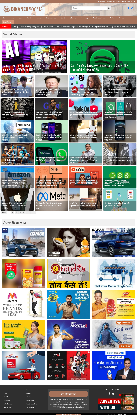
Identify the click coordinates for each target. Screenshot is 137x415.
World (29, 18)
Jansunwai (118, 1)
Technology (85, 18)
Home (5, 18)
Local (13, 18)
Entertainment (52, 18)
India (21, 18)
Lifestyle (73, 18)
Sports (64, 18)
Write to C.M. (110, 1)
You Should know (31, 404)
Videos (122, 18)
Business (39, 18)
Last (33, 212)
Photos (113, 18)
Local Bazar (8, 22)
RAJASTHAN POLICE (129, 1)
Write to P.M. (101, 1)
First (4, 212)
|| (86, 27)
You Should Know (99, 18)
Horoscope (7, 407)
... (28, 212)
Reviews (28, 390)
